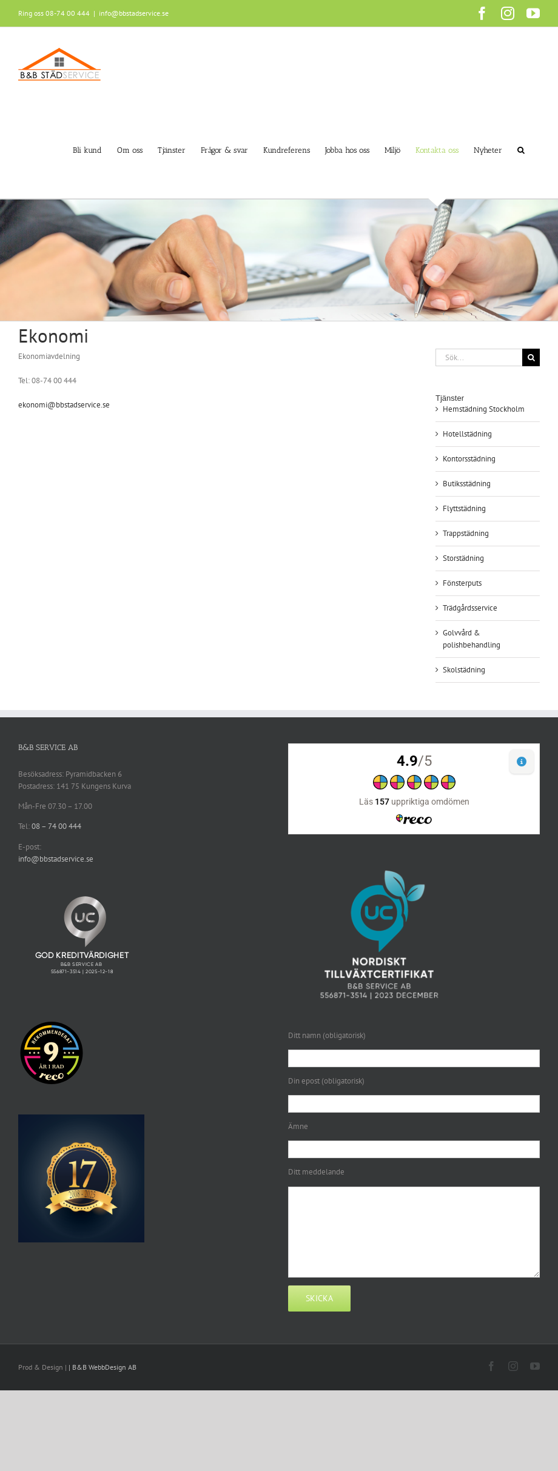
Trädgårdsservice (470, 608)
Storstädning (463, 558)
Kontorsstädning (469, 459)
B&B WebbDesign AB (104, 1367)
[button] (521, 149)
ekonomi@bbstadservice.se (64, 405)
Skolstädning (464, 670)
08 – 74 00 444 (56, 826)
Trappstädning (466, 533)
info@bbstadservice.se (134, 13)
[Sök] (531, 357)
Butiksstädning (467, 483)
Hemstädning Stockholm (484, 409)
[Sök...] (478, 357)
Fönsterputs (462, 583)
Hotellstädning (467, 434)
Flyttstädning (464, 508)
